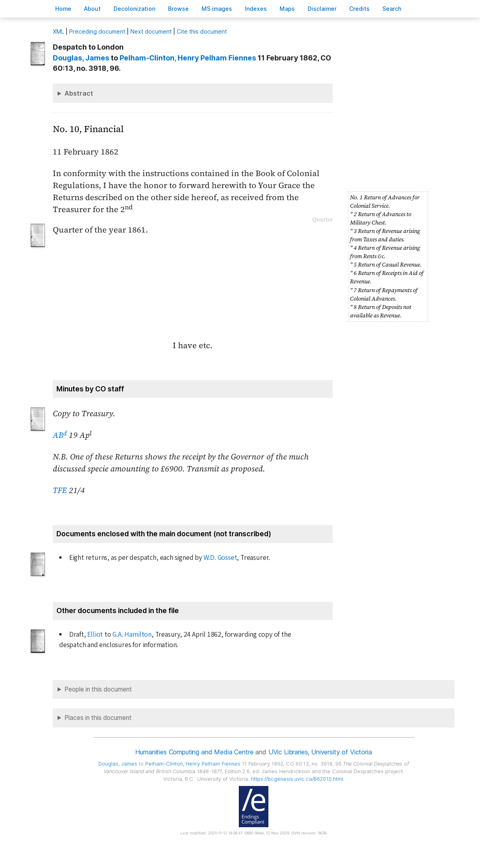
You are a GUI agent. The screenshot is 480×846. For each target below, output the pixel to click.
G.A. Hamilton (131, 634)
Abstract (78, 93)
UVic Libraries (288, 752)
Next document (151, 31)
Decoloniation (134, 8)
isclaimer (322, 8)
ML (58, 31)
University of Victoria (341, 752)
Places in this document (98, 718)
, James (81, 58)
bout (92, 8)
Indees (256, 8)
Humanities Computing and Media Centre (194, 752)
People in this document (98, 689)
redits (359, 8)
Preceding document (97, 31)
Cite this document (202, 31)
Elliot (95, 634)
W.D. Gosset (220, 558)
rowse (178, 8)
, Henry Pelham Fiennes (188, 58)
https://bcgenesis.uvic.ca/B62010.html (297, 779)
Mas (287, 8)
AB (60, 435)
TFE (60, 490)
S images (217, 8)
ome (63, 8)
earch (392, 8)
